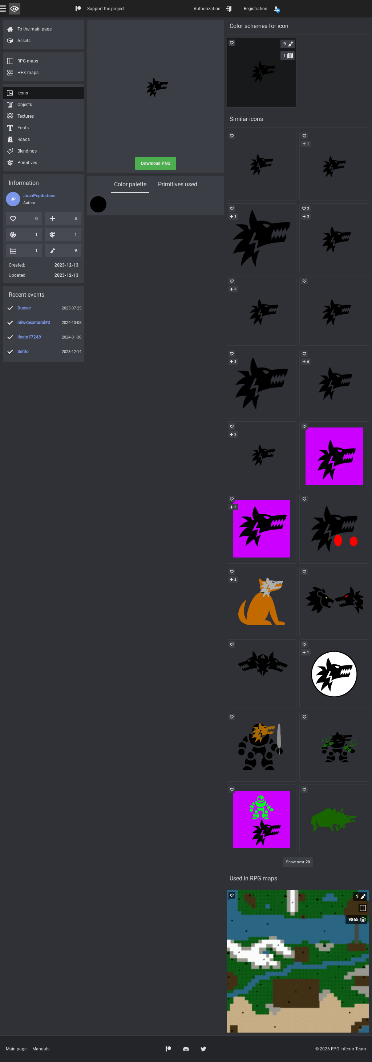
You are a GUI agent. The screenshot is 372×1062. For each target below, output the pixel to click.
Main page (16, 1049)
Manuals (40, 1049)
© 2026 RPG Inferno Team (340, 1049)
